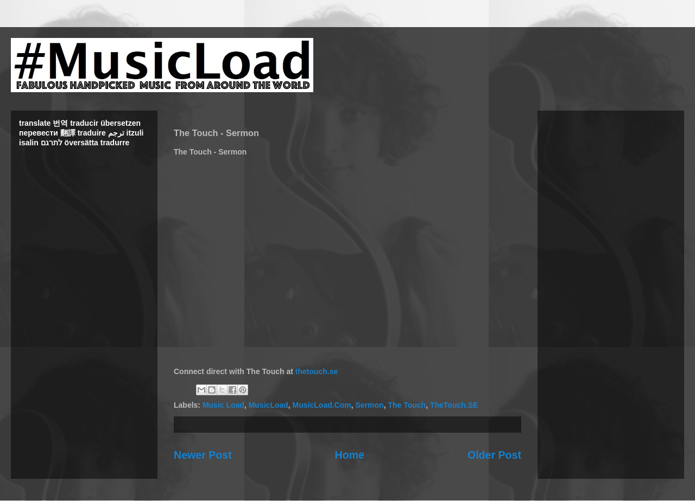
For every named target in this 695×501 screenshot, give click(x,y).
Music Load (223, 405)
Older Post (494, 455)
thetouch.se (316, 371)
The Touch (407, 405)
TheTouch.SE (454, 405)
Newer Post (203, 455)
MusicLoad (268, 405)
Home (349, 455)
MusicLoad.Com (322, 405)
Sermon (370, 405)
